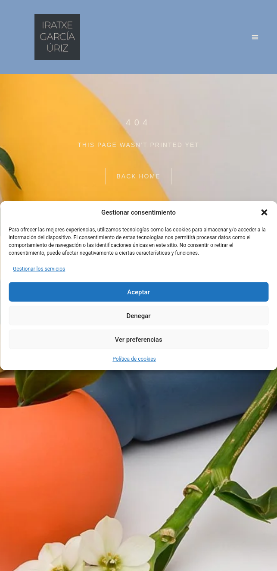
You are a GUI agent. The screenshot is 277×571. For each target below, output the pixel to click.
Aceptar (138, 292)
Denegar (138, 315)
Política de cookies (134, 359)
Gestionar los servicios (39, 269)
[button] (264, 212)
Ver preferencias (138, 339)
